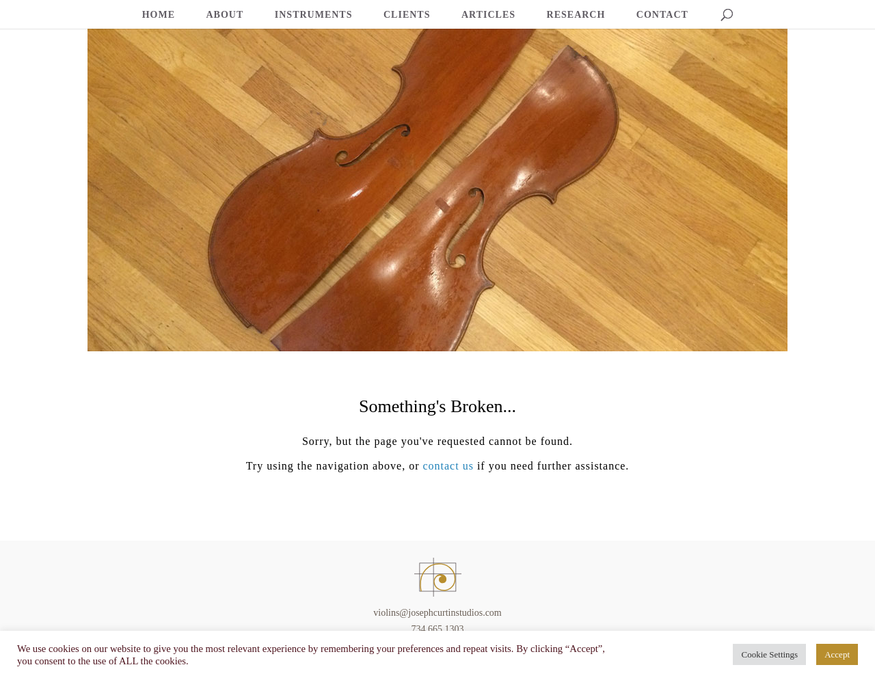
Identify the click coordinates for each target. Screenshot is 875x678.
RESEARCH (576, 15)
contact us (447, 466)
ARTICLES (488, 15)
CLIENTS (406, 15)
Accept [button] (837, 654)
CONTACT (662, 15)
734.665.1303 (438, 629)
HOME (158, 15)
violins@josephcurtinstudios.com (437, 613)
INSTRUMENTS (314, 15)
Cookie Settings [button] (769, 654)
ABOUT (225, 15)
